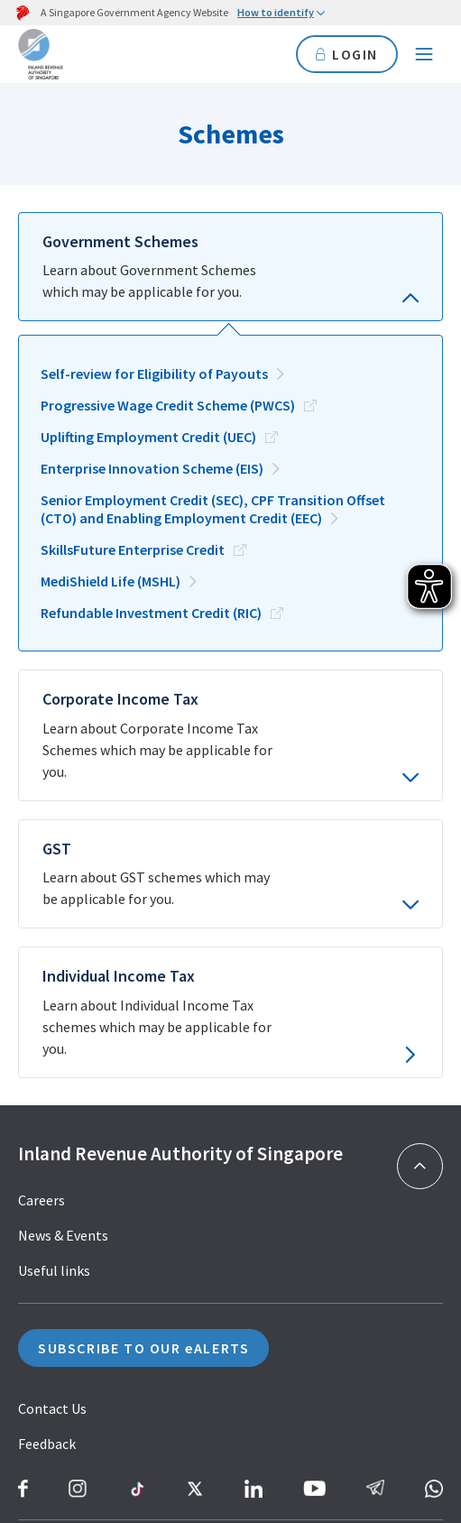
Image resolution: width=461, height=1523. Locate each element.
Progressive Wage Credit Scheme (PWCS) (168, 372)
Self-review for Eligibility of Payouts (154, 340)
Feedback (47, 1180)
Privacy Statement (76, 1360)
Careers (41, 937)
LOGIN (347, 54)
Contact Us (52, 1145)
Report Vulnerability (92, 1324)
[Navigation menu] (424, 54)
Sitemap (44, 1289)
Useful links (54, 1007)
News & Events (63, 972)
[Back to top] (420, 902)
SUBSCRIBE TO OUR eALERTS (143, 1084)
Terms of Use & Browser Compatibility (136, 1395)
